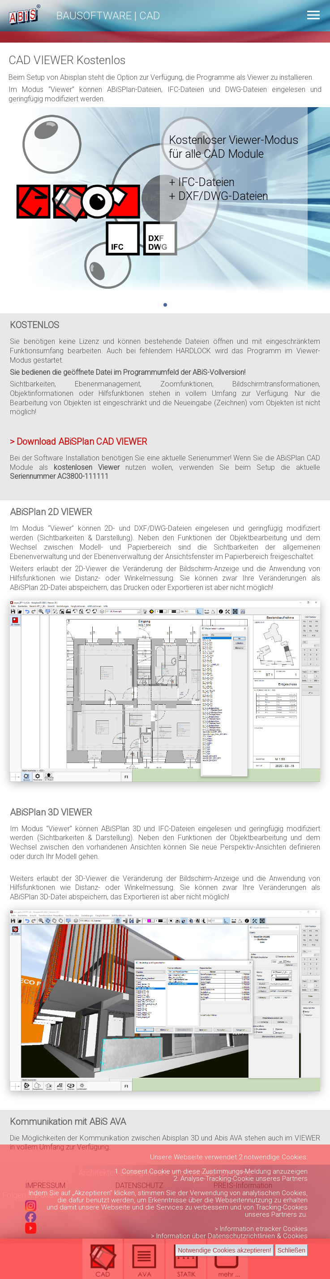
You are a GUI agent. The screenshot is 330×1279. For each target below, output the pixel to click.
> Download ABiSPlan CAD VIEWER (78, 441)
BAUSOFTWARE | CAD (108, 15)
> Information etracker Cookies (261, 1229)
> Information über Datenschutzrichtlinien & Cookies (229, 1236)
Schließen (291, 1250)
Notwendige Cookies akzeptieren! (224, 1250)
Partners (295, 1179)
